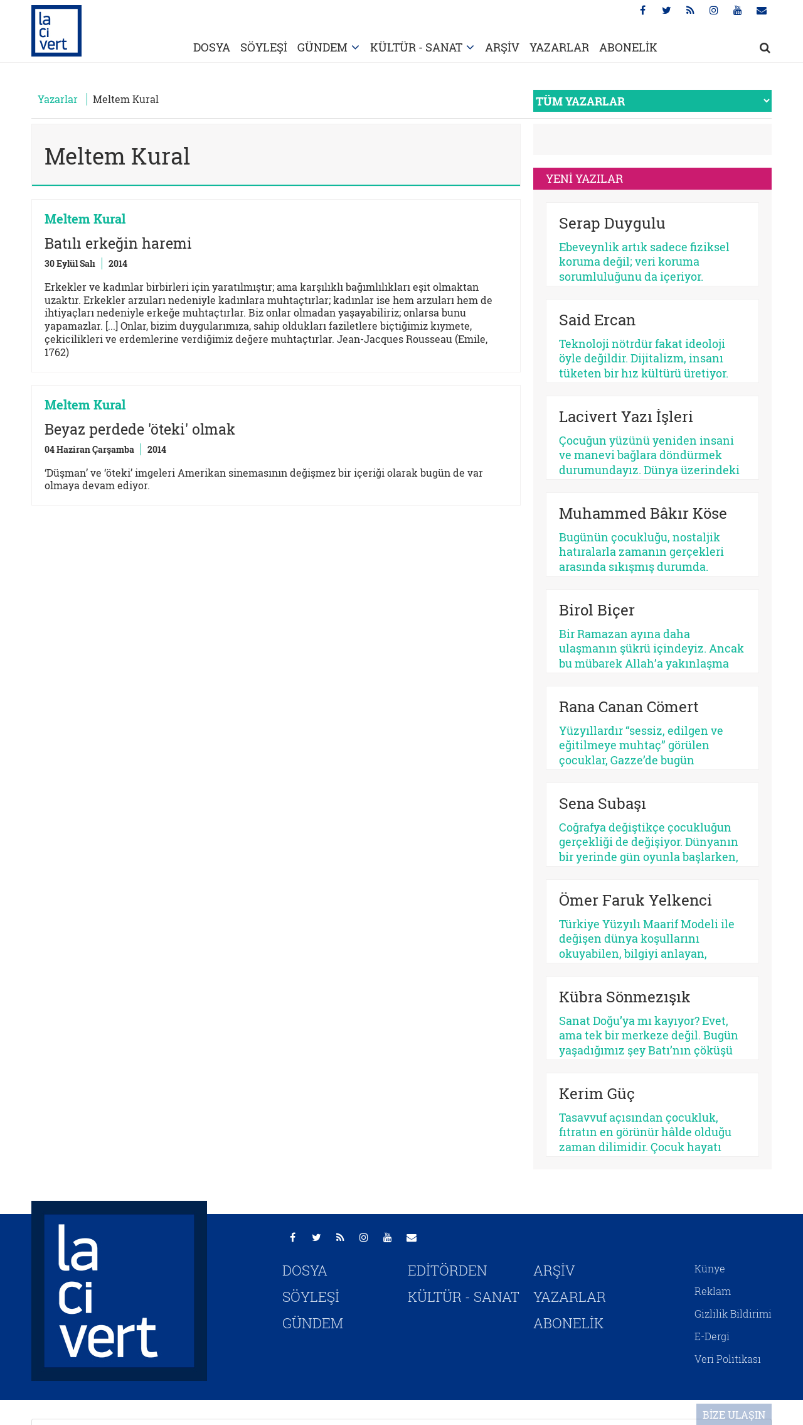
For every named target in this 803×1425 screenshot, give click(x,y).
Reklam (712, 1291)
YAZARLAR (559, 47)
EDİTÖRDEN (447, 1270)
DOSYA (211, 47)
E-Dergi (712, 1336)
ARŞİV (502, 47)
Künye (709, 1268)
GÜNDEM (322, 47)
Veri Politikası (727, 1358)
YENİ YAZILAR (584, 178)
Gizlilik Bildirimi (733, 1313)
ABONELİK (628, 47)
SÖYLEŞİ (263, 47)
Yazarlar (58, 99)
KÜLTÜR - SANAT (416, 47)
